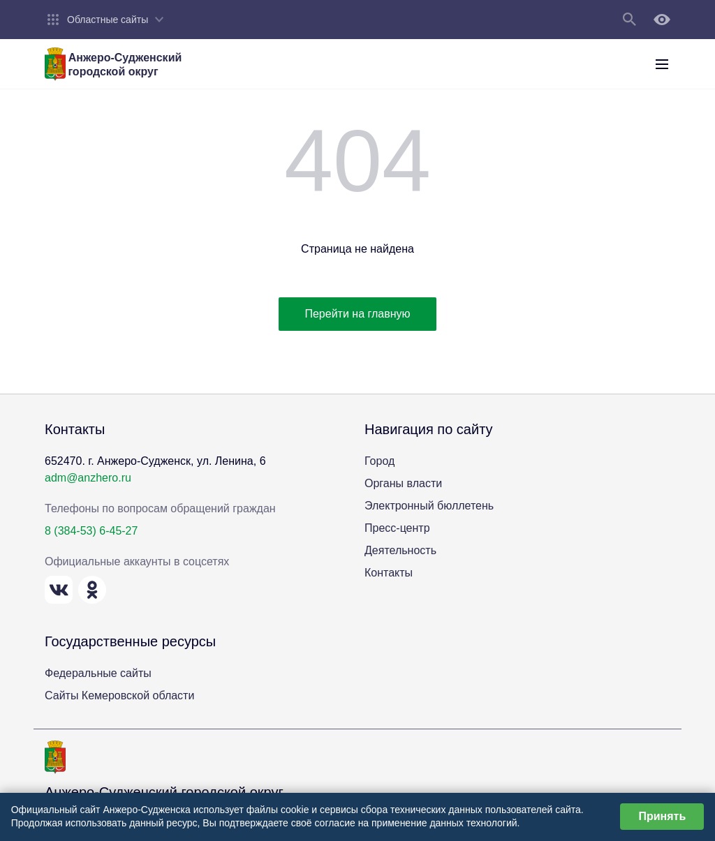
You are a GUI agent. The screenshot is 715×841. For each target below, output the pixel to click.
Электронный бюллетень (429, 506)
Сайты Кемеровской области (119, 695)
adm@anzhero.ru (88, 478)
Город (379, 461)
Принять (662, 816)
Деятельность (400, 550)
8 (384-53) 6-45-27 (91, 531)
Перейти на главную (357, 314)
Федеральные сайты (98, 673)
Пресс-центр (397, 528)
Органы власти (403, 483)
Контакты (388, 573)
